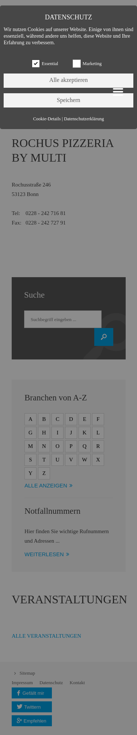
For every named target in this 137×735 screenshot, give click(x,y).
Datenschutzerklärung (84, 118)
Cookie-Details (47, 118)
